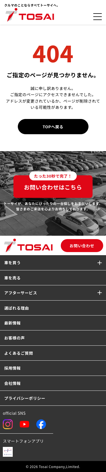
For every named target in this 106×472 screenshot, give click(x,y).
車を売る (12, 278)
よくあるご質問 (18, 353)
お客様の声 (14, 338)
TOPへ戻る (53, 126)
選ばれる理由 (16, 308)
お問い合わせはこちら (53, 183)
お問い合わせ (82, 245)
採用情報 (12, 368)
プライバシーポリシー (24, 398)
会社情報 (12, 383)
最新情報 (12, 323)
